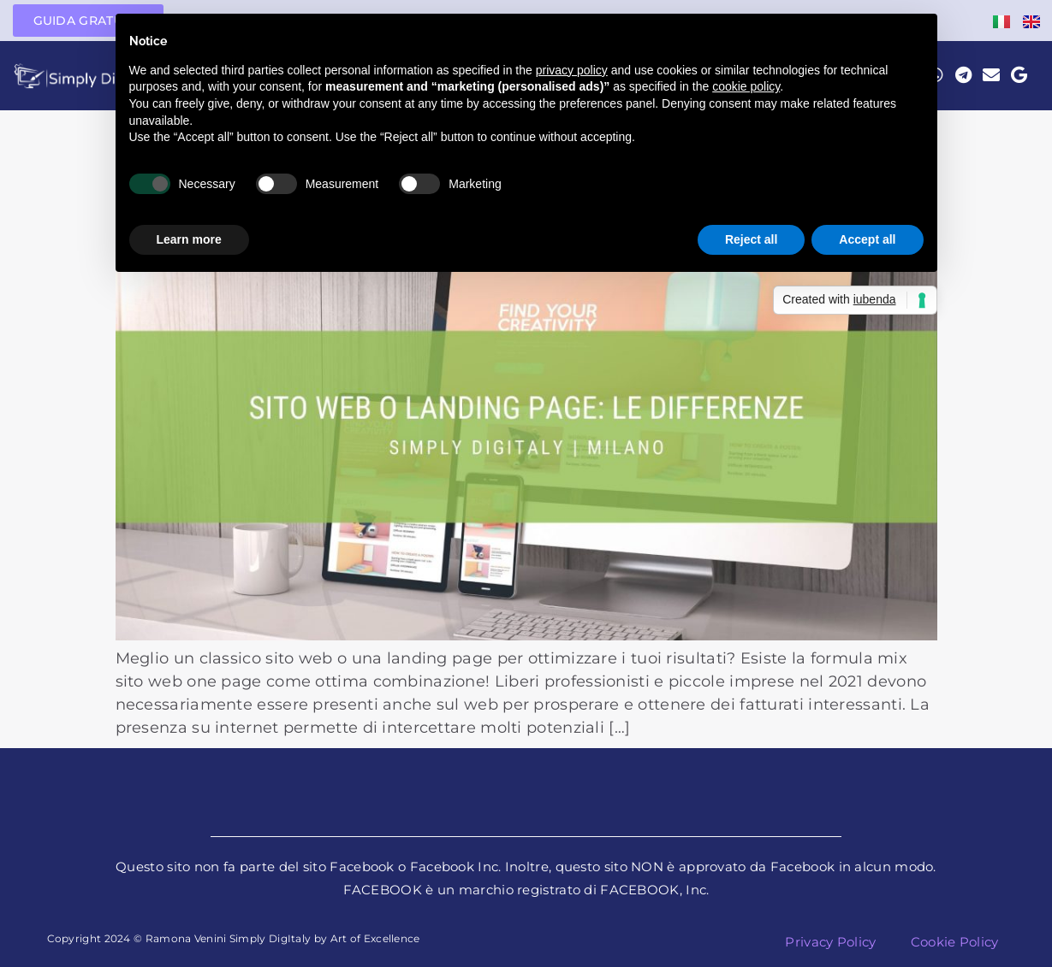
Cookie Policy (955, 942)
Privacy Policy (830, 942)
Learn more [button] (189, 239)
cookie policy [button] (746, 86)
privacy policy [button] (572, 70)
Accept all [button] (867, 239)
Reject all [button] (751, 239)
